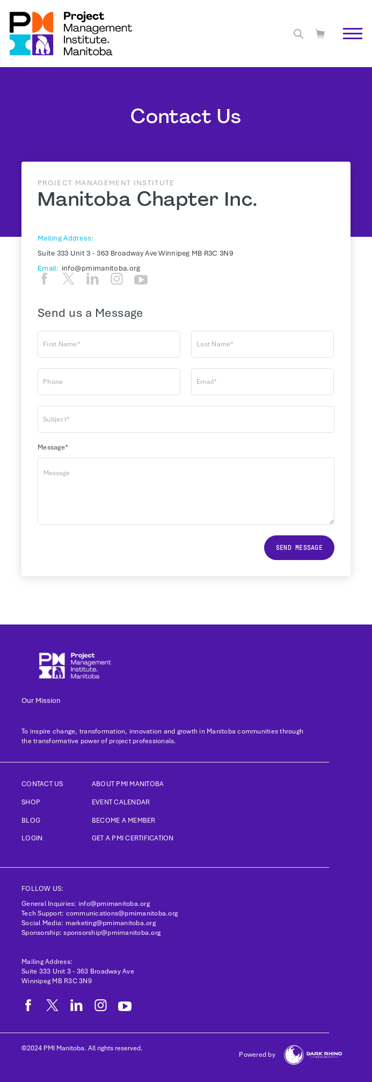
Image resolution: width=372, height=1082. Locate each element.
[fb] (44, 279)
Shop (30, 802)
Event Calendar (121, 802)
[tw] (68, 279)
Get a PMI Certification (133, 838)
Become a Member (124, 820)
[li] (92, 279)
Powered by (257, 1054)
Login (31, 838)
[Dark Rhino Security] (313, 1055)
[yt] (141, 280)
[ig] (116, 279)
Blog (30, 820)
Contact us (42, 784)
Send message (299, 547)
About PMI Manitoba (128, 784)
